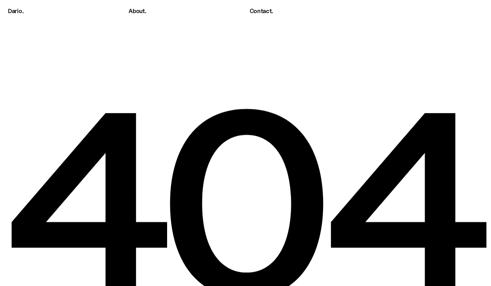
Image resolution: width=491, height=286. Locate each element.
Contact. (261, 11)
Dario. (15, 11)
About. (137, 11)
